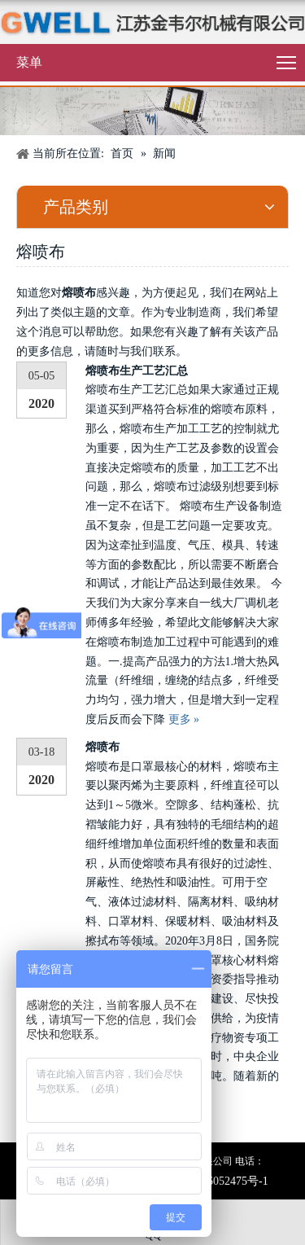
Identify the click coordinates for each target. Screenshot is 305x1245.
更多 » (184, 719)
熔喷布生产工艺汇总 (136, 371)
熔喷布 (102, 747)
